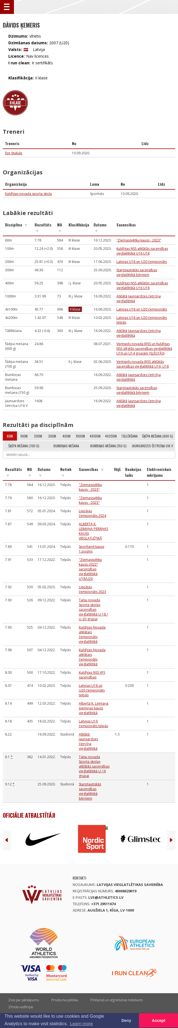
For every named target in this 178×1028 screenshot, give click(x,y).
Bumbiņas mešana (66, 445)
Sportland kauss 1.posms (91, 549)
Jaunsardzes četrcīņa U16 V (152, 445)
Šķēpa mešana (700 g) (23, 445)
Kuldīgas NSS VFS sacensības (92, 675)
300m (52, 436)
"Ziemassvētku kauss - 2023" (138, 240)
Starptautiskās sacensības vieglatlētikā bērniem (136, 272)
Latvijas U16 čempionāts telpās (93, 723)
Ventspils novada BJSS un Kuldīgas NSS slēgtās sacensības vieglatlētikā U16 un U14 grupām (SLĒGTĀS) (144, 348)
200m (38, 436)
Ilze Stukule (13, 153)
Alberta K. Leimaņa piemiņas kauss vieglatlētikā (93, 708)
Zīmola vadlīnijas (20, 1007)
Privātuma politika (64, 1000)
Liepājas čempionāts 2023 (92, 589)
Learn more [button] (81, 1023)
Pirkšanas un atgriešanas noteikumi (116, 1000)
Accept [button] (158, 1020)
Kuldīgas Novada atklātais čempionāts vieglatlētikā (92, 634)
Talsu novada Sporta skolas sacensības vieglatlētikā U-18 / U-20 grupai (93, 609)
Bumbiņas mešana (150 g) (108, 445)
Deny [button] (126, 1020)
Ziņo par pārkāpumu (23, 1000)
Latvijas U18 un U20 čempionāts (141, 261)
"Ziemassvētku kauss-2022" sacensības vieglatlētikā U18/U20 (90, 569)
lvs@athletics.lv (105, 897)
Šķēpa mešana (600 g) (157, 436)
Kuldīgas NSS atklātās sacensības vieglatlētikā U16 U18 (142, 251)
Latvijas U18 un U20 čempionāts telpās (92, 690)
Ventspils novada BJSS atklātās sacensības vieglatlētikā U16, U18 (142, 364)
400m (66, 436)
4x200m (111, 436)
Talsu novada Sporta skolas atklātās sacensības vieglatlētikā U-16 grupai (94, 766)
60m (10, 436)
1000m (80, 436)
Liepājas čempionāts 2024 (92, 513)
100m (24, 436)
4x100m (95, 436)
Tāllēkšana (129, 436)
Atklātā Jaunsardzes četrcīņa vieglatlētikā (88, 741)
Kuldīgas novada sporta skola (28, 193)
